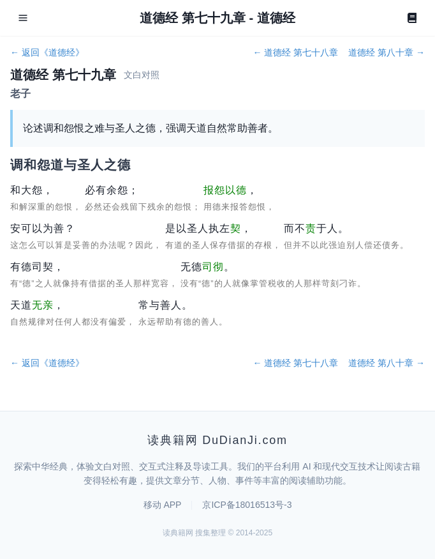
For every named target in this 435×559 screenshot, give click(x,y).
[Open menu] (23, 18)
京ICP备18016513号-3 (246, 505)
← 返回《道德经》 (47, 52)
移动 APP (163, 505)
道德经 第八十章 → (386, 52)
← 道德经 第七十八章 (295, 52)
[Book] (412, 18)
